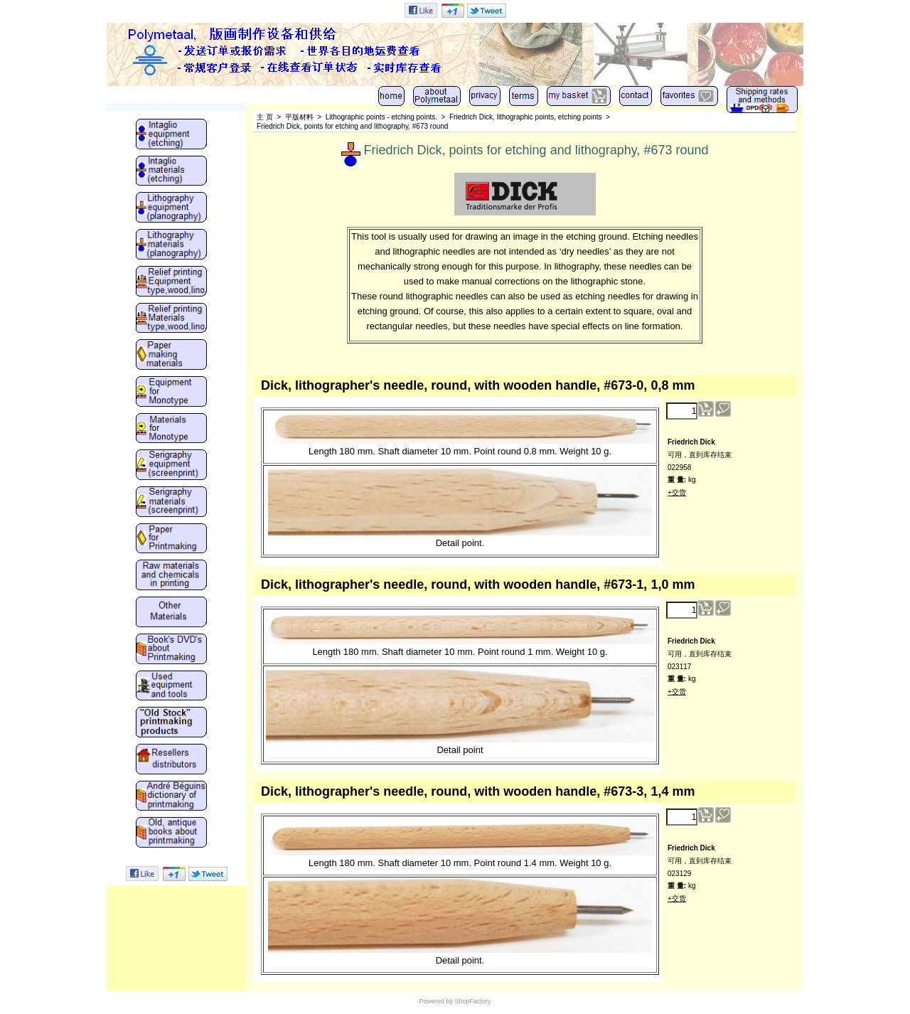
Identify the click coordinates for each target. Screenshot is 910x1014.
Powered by (436, 1001)
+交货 (677, 492)
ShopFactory (472, 1001)
